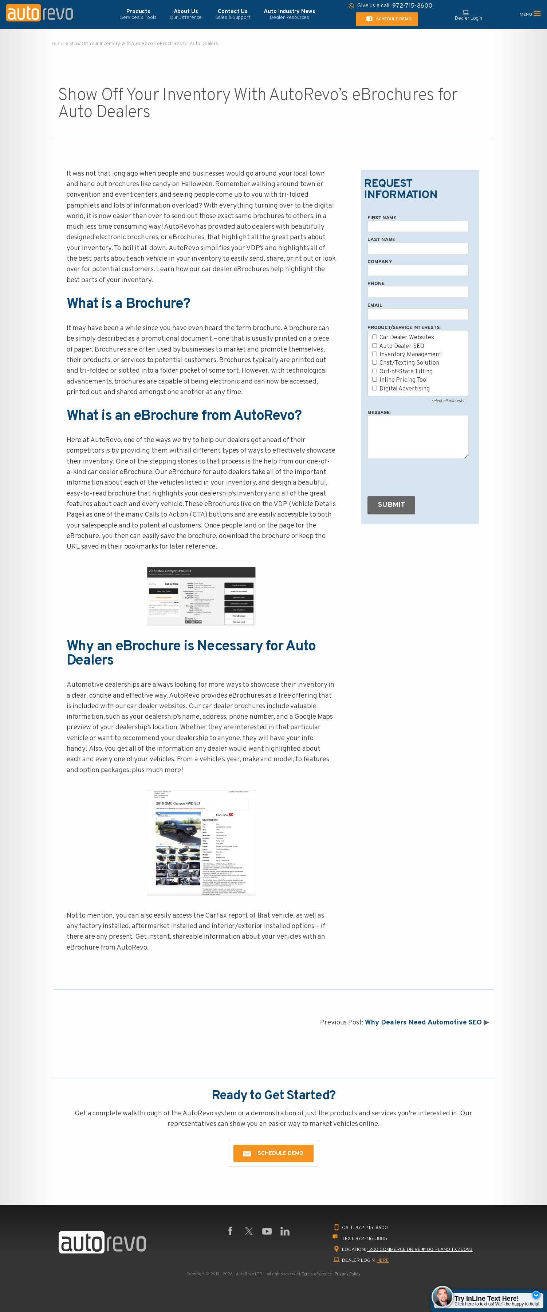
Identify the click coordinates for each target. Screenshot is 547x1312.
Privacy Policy (347, 1274)
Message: (378, 413)
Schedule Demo (387, 19)
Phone (375, 284)
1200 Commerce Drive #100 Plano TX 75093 (420, 1250)
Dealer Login (468, 14)
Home (58, 44)
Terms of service (316, 1274)
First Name (381, 218)
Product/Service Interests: (403, 328)
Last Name (381, 240)
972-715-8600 (371, 1228)
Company (379, 262)
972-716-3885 (371, 1239)
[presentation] (422, 479)
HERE (383, 1260)
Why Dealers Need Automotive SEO (423, 1022)
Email (374, 305)
